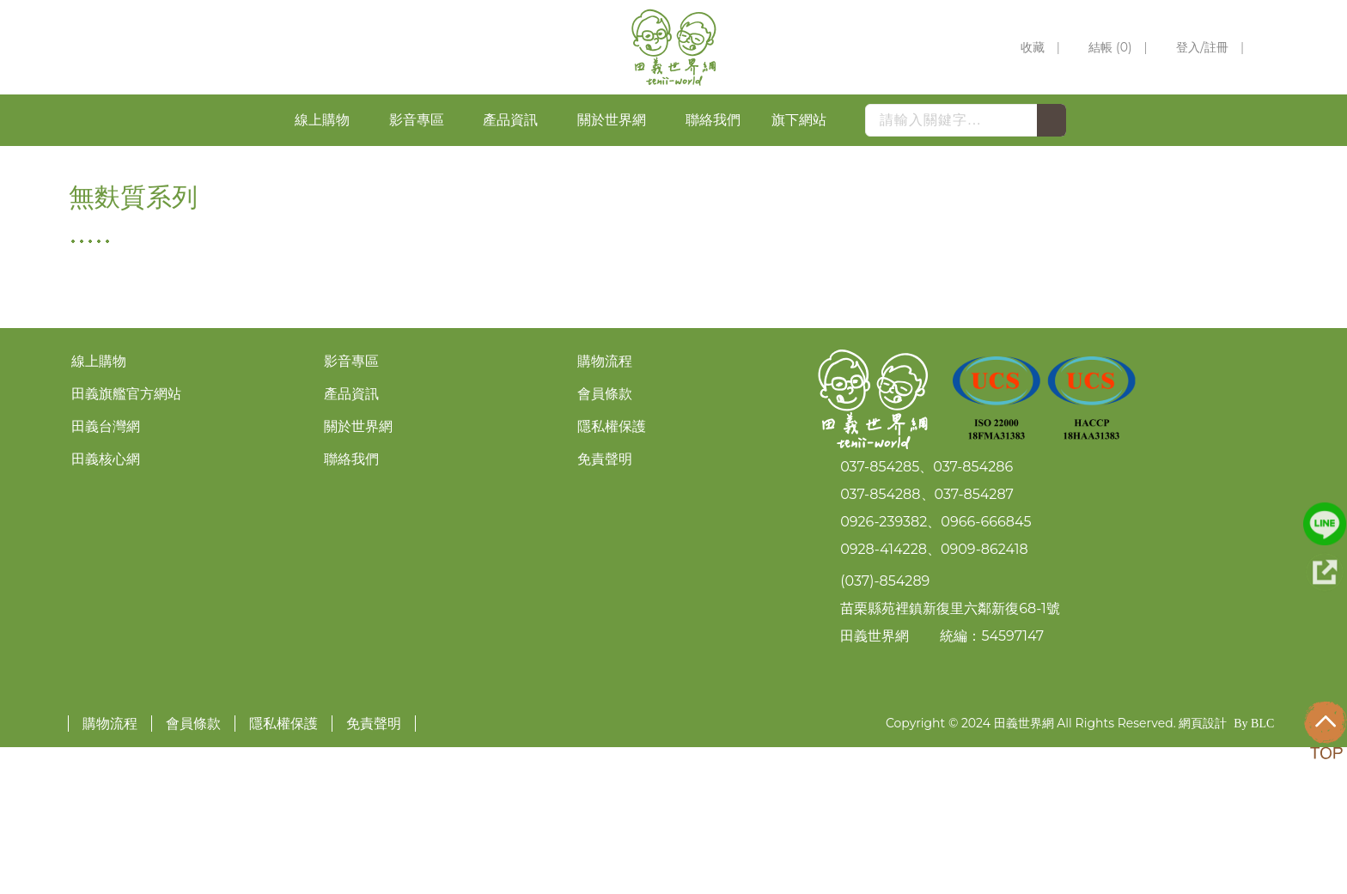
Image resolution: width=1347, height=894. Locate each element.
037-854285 (879, 613)
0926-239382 (883, 668)
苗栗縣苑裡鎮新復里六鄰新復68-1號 (950, 754)
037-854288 (880, 640)
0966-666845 (986, 668)
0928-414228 (883, 695)
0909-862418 (984, 695)
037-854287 (975, 640)
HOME (1170, 159)
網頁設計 (1203, 870)
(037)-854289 (884, 727)
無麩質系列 (1248, 159)
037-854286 (973, 613)
